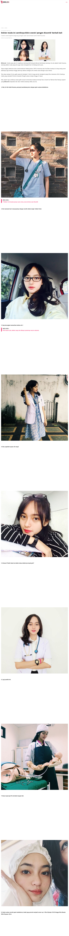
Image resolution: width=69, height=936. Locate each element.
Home (2, 27)
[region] (38, 11)
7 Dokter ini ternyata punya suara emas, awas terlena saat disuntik (20, 202)
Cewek (6, 27)
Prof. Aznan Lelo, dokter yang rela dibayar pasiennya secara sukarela (21, 330)
